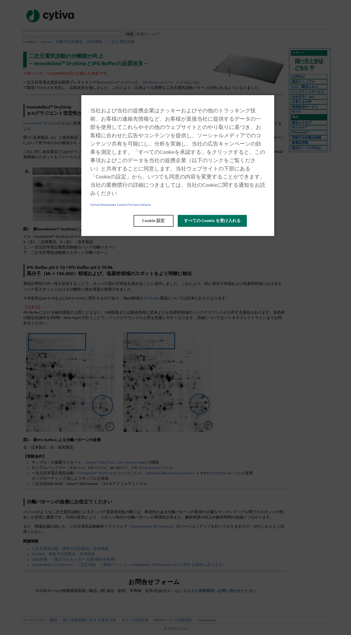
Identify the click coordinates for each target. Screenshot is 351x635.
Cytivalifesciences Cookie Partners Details (120, 205)
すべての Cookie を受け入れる (212, 221)
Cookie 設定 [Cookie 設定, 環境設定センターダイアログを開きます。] (153, 221)
